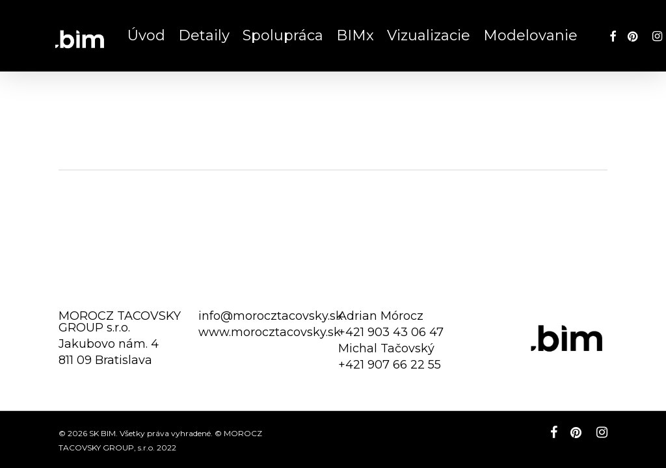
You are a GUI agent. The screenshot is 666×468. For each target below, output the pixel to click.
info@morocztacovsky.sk (270, 316)
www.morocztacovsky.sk (269, 332)
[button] (641, 7)
